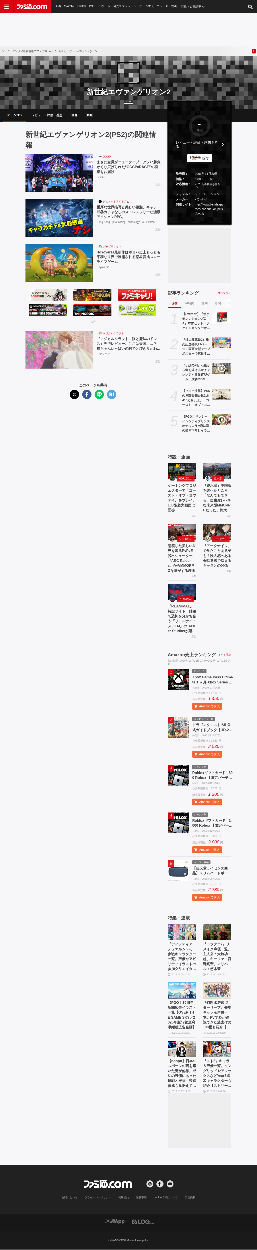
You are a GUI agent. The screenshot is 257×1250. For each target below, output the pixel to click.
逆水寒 (218, 478)
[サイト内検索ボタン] (250, 6)
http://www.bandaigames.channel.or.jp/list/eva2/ (209, 209)
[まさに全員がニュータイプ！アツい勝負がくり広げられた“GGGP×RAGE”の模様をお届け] (59, 173)
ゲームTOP (15, 115)
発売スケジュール (124, 6)
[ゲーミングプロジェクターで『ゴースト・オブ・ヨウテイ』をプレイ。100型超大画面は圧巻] (182, 471)
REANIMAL (185, 599)
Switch (82, 6)
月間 (218, 303)
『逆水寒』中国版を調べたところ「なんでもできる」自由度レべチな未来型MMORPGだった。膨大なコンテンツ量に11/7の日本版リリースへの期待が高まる (217, 498)
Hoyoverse (103, 267)
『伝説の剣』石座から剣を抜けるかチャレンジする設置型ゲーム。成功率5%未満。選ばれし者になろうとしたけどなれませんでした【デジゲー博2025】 (196, 373)
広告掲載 (190, 1197)
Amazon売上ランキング (192, 655)
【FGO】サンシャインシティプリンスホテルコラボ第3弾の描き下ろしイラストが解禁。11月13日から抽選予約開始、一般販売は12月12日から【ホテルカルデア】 (196, 424)
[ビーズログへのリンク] (143, 1222)
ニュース (163, 6)
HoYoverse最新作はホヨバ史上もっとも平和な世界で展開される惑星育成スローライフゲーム (128, 257)
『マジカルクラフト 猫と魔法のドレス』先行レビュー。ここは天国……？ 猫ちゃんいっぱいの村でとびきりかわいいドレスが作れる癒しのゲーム (128, 344)
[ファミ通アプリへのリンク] (115, 1222)
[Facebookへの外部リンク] (160, 1184)
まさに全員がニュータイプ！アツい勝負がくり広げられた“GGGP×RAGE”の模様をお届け (128, 167)
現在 (174, 303)
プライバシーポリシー (98, 1197)
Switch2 (69, 6)
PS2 (197, 184)
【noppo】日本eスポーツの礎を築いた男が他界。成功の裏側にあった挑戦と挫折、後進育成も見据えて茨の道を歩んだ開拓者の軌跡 (182, 1074)
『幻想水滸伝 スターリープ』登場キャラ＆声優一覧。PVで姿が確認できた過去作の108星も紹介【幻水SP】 (217, 1015)
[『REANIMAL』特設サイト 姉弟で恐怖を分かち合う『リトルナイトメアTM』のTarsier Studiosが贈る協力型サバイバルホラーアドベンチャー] (182, 592)
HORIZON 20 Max (187, 478)
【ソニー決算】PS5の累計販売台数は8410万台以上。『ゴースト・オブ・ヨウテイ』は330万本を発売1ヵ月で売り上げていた (196, 398)
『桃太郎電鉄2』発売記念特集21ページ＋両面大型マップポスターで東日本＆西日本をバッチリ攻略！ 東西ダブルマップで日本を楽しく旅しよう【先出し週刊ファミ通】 (196, 347)
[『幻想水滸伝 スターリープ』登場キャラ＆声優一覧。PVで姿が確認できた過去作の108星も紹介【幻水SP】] (217, 991)
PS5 (92, 6)
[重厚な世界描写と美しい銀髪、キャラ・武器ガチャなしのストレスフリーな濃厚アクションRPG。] (59, 218)
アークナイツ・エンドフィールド (222, 539)
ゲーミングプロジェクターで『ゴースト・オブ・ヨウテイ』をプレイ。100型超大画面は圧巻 (182, 498)
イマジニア (103, 354)
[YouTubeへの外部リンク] (170, 1184)
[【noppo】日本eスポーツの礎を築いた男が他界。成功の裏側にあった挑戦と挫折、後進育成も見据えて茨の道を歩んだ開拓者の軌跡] (182, 1049)
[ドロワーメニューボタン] (6, 6)
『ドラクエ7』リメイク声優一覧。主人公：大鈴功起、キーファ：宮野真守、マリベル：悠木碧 (217, 956)
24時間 (189, 303)
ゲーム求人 (147, 6)
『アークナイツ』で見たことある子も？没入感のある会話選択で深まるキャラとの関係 (217, 556)
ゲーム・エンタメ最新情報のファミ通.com (27, 51)
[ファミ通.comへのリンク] (32, 6)
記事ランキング (183, 293)
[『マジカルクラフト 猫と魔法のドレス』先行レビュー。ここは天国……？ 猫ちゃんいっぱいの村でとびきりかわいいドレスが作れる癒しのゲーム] (59, 350)
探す (205, 158)
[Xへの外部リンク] (149, 1184)
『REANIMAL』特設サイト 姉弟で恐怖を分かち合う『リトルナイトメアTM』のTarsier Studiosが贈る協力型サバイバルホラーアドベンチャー (182, 619)
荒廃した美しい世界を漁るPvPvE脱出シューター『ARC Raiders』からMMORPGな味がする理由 (182, 558)
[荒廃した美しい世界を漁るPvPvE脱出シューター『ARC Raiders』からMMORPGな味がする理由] (182, 532)
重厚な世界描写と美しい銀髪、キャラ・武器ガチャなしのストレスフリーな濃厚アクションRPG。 (128, 212)
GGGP (107, 156)
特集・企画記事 (191, 6)
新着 (58, 6)
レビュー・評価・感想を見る (197, 144)
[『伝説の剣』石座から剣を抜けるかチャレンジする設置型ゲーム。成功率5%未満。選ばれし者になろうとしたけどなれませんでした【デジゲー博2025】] (221, 368)
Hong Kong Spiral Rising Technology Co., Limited (126, 222)
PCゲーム (103, 6)
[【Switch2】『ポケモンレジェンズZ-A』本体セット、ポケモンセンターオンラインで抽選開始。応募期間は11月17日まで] (221, 317)
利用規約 (124, 1197)
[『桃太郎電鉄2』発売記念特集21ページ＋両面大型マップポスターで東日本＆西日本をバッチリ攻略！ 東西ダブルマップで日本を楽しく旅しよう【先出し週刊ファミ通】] (221, 343)
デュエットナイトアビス (117, 201)
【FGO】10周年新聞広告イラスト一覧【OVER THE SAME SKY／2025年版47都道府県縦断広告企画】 (182, 1015)
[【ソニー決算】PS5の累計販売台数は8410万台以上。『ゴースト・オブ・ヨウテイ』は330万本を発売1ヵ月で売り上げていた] (221, 394)
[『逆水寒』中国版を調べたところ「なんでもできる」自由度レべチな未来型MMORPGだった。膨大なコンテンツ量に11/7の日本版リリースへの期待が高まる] (217, 471)
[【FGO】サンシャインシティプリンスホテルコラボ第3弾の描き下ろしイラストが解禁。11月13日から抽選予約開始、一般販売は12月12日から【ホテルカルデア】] (221, 420)
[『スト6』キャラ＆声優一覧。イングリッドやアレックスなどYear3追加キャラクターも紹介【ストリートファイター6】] (217, 1049)
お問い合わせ (70, 1197)
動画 (174, 6)
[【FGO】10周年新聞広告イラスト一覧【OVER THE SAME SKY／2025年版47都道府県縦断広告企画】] (182, 991)
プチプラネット (112, 246)
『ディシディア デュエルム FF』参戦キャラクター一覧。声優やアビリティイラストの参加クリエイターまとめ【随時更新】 (182, 957)
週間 (204, 303)
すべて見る (224, 293)
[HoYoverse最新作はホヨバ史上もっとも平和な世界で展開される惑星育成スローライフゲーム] (59, 263)
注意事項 (141, 1197)
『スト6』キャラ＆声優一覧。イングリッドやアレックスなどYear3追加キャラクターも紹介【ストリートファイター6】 (217, 1074)
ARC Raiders (186, 539)
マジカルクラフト (113, 333)
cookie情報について (166, 1197)
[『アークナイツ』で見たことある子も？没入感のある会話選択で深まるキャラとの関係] (217, 532)
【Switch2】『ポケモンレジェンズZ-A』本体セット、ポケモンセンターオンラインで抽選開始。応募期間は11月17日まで (196, 321)
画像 (74, 115)
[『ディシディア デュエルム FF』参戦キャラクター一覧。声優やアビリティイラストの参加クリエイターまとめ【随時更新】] (182, 932)
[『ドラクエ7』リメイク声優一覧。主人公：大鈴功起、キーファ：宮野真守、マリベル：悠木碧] (217, 932)
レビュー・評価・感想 (46, 115)
